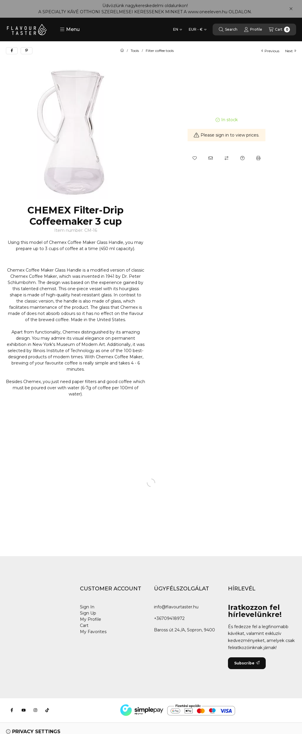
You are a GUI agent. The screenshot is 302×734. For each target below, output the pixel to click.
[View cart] (279, 29)
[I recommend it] (211, 158)
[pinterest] (26, 50)
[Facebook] (12, 710)
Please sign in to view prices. (226, 135)
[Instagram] (35, 710)
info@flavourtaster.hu (176, 607)
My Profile (90, 619)
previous (270, 51)
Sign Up (88, 613)
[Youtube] (23, 710)
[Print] (258, 158)
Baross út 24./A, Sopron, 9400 (184, 630)
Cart (84, 625)
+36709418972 (169, 618)
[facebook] (12, 50)
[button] (70, 29)
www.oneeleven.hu (207, 11)
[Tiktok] (47, 710)
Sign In (87, 607)
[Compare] (226, 158)
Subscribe (247, 663)
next (290, 51)
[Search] (228, 29)
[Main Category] (122, 51)
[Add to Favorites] (195, 158)
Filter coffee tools (160, 51)
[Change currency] (197, 29)
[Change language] (177, 29)
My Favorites (93, 631)
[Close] (291, 9)
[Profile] (253, 29)
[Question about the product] (242, 158)
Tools (135, 51)
